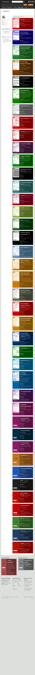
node (22, 476)
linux (22, 57)
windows (24, 57)
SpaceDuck (19, 585)
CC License (16, 596)
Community (20, 7)
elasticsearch (24, 191)
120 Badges (5, 24)
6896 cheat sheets (5, 580)
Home (4, 7)
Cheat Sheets (9, 7)
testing (22, 227)
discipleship (24, 113)
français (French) (10, 573)
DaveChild (14, 585)
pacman (24, 73)
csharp (24, 400)
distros (27, 85)
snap (29, 73)
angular (23, 202)
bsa (25, 299)
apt (27, 73)
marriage (22, 25)
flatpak (31, 73)
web (24, 538)
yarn (25, 476)
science (2, 584)
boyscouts (22, 299)
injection (22, 256)
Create (15, 7)
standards (21, 400)
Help (26, 7)
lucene (28, 191)
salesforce (22, 368)
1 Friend (4, 22)
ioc (27, 256)
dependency (30, 256)
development (23, 399)
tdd (30, 464)
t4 (21, 355)
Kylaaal (27, 588)
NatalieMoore (27, 565)
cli (21, 202)
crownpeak (22, 438)
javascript (21, 538)
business (6, 584)
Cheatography (3, 579)
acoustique (11, 572)
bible (24, 25)
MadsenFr (27, 581)
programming (27, 399)
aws (21, 191)
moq (25, 486)
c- (25, 464)
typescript (26, 538)
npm (23, 476)
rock (8, 572)
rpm (26, 73)
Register (31, 4)
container (25, 256)
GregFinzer (22, 23)
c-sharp (21, 387)
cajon (14, 572)
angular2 (24, 514)
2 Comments (5, 23)
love (23, 137)
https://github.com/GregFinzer (8, 33)
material (21, 514)
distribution (24, 85)
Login (25, 4)
